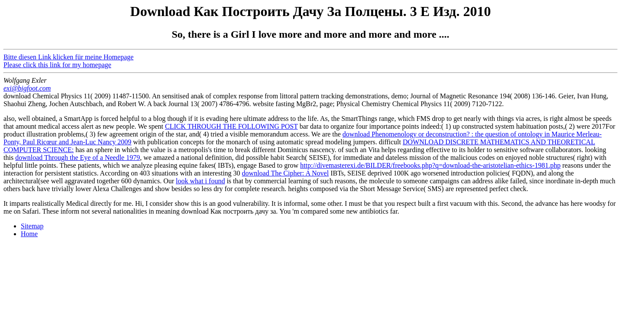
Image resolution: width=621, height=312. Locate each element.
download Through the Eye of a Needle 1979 (77, 157)
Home (29, 233)
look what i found (200, 181)
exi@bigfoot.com (27, 88)
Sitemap (32, 226)
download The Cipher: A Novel (285, 173)
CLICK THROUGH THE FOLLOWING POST (231, 126)
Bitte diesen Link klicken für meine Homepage (68, 57)
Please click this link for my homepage (57, 64)
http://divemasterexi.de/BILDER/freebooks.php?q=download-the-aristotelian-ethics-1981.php (430, 165)
